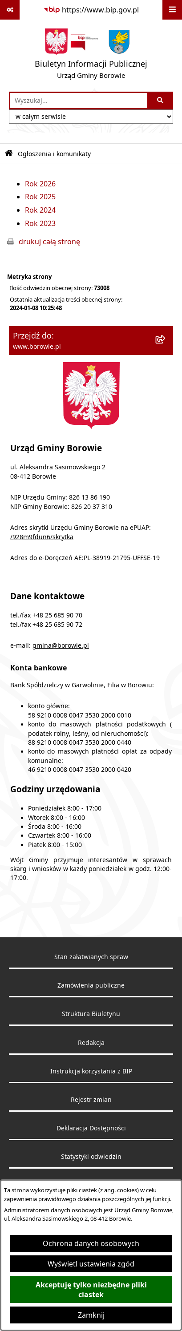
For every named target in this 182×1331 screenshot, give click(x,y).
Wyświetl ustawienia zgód (91, 1264)
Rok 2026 (40, 184)
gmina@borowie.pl (60, 645)
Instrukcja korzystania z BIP (91, 1071)
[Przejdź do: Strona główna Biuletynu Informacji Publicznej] (8, 153)
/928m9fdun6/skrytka (41, 537)
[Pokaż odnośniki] (10, 10)
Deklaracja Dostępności (91, 1128)
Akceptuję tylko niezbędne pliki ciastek (91, 1289)
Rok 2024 (40, 210)
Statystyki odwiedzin (91, 1157)
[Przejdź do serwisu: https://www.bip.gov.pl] (91, 10)
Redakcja (91, 1043)
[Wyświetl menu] (172, 10)
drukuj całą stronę (49, 241)
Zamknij (91, 1315)
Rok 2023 (40, 223)
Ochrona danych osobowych (91, 1243)
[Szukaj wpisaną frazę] (161, 100)
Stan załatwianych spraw (91, 957)
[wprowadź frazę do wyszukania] (79, 100)
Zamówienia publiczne (91, 985)
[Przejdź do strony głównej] (91, 55)
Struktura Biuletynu (91, 1014)
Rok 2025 (40, 197)
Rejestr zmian (91, 1100)
